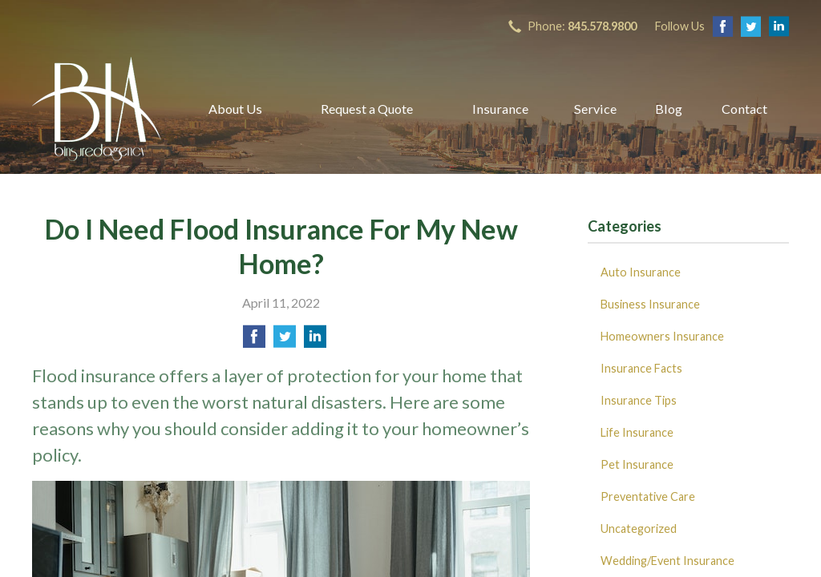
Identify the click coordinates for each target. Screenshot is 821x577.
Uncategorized (639, 528)
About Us (235, 108)
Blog (668, 108)
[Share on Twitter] (284, 341)
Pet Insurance (637, 464)
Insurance (500, 108)
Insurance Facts (641, 368)
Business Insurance (650, 304)
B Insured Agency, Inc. (96, 109)
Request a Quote (367, 108)
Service (595, 108)
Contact (744, 108)
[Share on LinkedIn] (315, 341)
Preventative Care (648, 496)
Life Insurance (637, 432)
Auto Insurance (641, 272)
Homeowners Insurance (662, 336)
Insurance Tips (639, 400)
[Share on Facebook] (254, 341)
